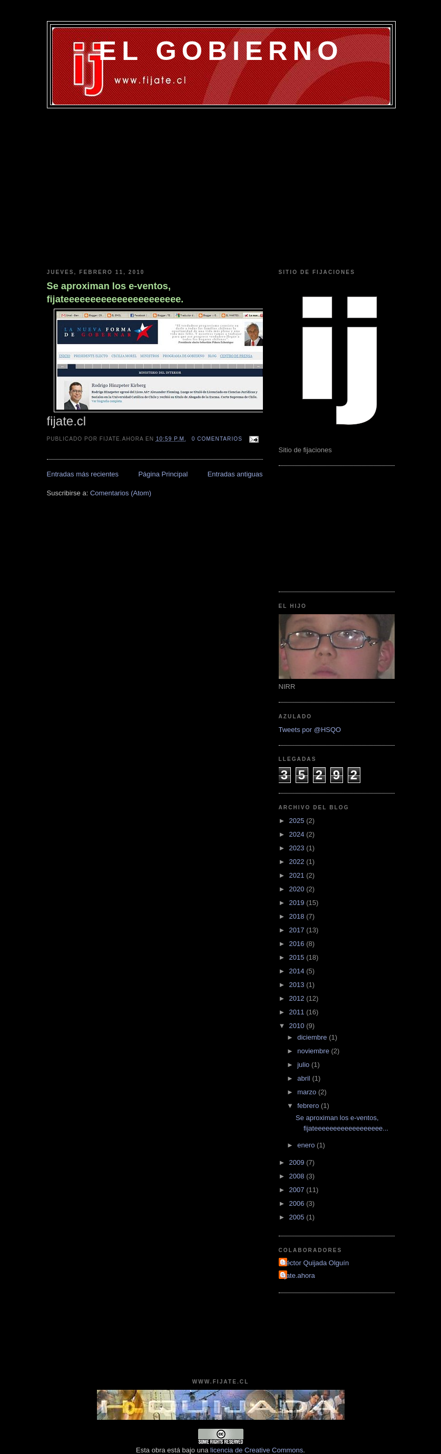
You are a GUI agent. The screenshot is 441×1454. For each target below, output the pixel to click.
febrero (309, 1106)
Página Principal (163, 474)
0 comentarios (217, 439)
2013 (298, 985)
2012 (298, 998)
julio (304, 1065)
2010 (298, 1026)
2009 (298, 1162)
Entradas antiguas (235, 474)
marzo (307, 1092)
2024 (298, 834)
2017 (298, 930)
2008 (298, 1176)
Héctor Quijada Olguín (315, 1263)
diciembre (313, 1037)
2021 (298, 875)
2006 (298, 1203)
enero (307, 1145)
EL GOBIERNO (221, 51)
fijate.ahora (298, 1275)
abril (304, 1078)
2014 (298, 971)
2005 (298, 1217)
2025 (298, 821)
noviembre (314, 1051)
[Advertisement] (221, 187)
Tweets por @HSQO (310, 730)
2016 (298, 944)
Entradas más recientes (83, 474)
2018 (298, 916)
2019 (298, 903)
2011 (298, 1012)
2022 (298, 862)
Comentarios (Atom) (120, 493)
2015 (298, 957)
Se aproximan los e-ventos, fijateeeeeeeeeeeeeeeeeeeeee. (115, 292)
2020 (298, 889)
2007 (298, 1190)
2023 (298, 848)
